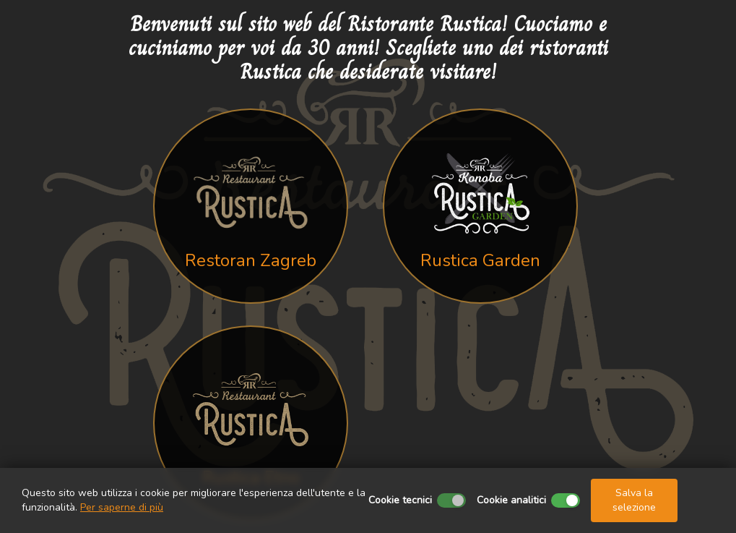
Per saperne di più (121, 507)
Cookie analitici (511, 500)
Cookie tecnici (400, 500)
